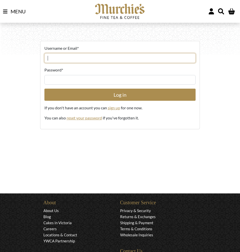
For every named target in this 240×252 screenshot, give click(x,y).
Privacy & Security (135, 210)
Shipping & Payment (136, 222)
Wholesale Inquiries (136, 235)
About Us (51, 210)
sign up (114, 107)
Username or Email (61, 48)
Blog (47, 216)
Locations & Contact (60, 235)
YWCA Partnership (59, 241)
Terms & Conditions (136, 228)
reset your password (84, 117)
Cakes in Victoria (57, 222)
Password (53, 69)
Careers (50, 228)
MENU (14, 11)
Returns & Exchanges (138, 216)
